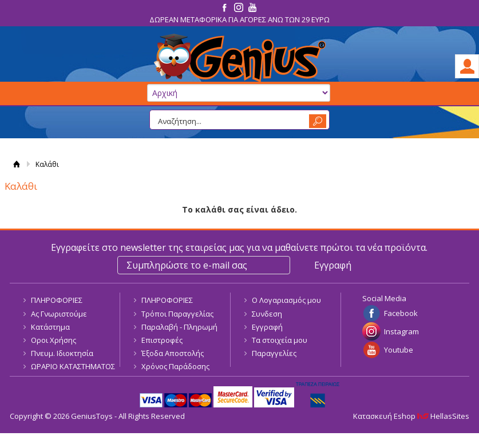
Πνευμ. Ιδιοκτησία (62, 353)
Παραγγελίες (274, 353)
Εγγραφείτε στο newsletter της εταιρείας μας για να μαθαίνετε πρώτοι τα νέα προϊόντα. (239, 247)
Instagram (401, 331)
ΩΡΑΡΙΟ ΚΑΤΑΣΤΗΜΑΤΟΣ (73, 366)
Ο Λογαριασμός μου (286, 300)
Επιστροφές (162, 340)
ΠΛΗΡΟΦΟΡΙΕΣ (56, 300)
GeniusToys (239, 58)
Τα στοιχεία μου (279, 340)
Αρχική (17, 164)
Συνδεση (267, 314)
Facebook (401, 313)
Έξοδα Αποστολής (172, 353)
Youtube (398, 350)
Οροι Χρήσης (53, 340)
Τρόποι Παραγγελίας (177, 314)
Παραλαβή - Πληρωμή (179, 327)
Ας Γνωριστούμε (59, 314)
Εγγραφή (267, 327)
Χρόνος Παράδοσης (175, 366)
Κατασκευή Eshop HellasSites (411, 416)
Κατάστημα (50, 327)
